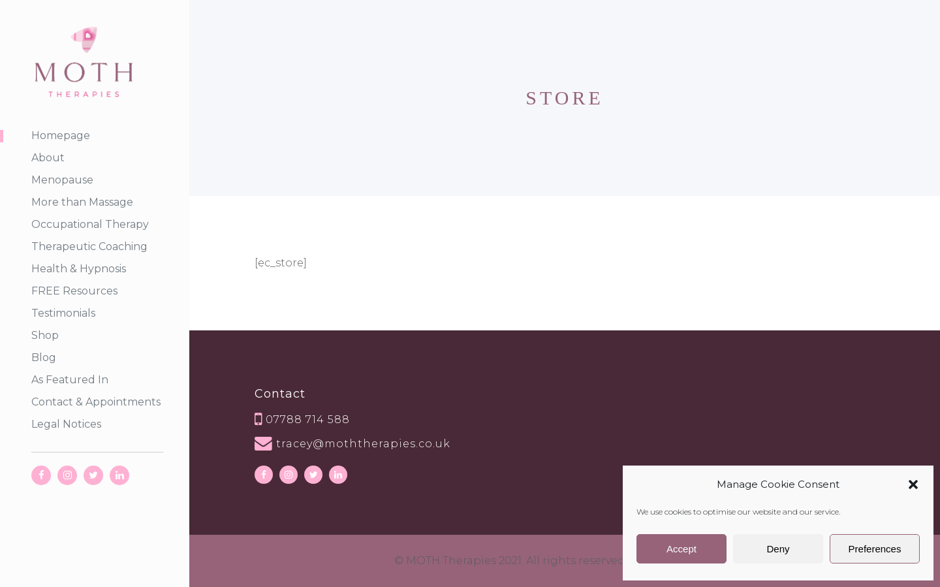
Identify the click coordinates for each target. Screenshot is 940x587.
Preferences (875, 548)
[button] (913, 484)
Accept (681, 548)
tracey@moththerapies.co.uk (363, 443)
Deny (777, 548)
